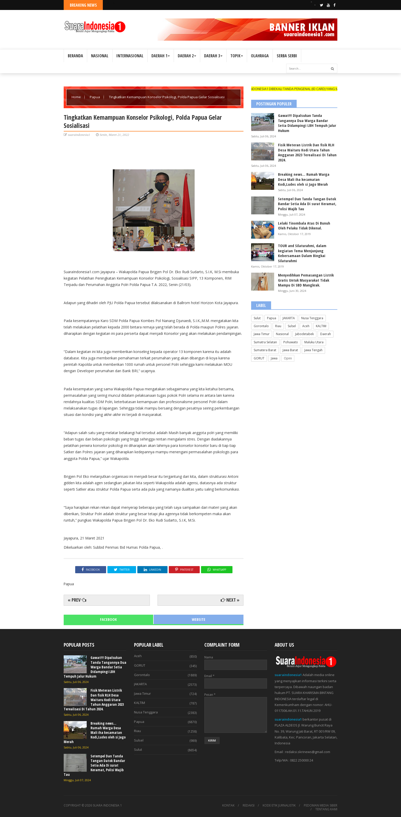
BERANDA (75, 56)
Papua (95, 97)
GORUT (259, 358)
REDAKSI (248, 805)
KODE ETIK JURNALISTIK (279, 805)
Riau (278, 326)
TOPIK (236, 56)
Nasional (282, 334)
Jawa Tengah (313, 350)
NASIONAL (99, 56)
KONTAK (228, 805)
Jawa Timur (262, 334)
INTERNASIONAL (129, 56)
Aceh (305, 326)
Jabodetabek (304, 334)
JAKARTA (289, 318)
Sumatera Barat (265, 350)
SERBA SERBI (287, 56)
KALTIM (321, 326)
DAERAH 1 (160, 56)
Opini (288, 358)
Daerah (325, 334)
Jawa (274, 358)
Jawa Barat (290, 350)
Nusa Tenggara (312, 318)
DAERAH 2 (187, 56)
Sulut (257, 318)
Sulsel (292, 326)
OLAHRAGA (260, 56)
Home (77, 97)
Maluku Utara (314, 342)
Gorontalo (261, 326)
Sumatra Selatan (265, 342)
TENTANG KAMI (326, 809)
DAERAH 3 (213, 56)
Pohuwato (290, 342)
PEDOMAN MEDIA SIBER (320, 805)
